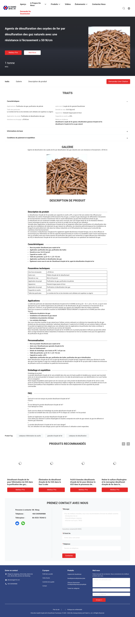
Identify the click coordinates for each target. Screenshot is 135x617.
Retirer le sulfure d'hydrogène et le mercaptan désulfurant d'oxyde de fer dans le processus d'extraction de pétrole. (114, 484)
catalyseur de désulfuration (77, 436)
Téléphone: (66, 544)
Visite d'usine (46, 578)
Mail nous (32, 53)
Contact (44, 586)
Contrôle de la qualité (48, 582)
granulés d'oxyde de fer (54, 436)
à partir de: (67, 533)
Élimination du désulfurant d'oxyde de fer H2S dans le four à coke (50, 482)
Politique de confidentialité (74, 609)
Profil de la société (47, 574)
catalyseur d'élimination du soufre (30, 436)
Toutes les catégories (73, 588)
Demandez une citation (118, 81)
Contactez (69, 556)
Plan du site (56, 609)
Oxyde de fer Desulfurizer (74, 574)
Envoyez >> (99, 600)
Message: (66, 509)
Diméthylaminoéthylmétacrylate (76, 578)
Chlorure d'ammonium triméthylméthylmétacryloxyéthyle (76, 583)
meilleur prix (13, 53)
